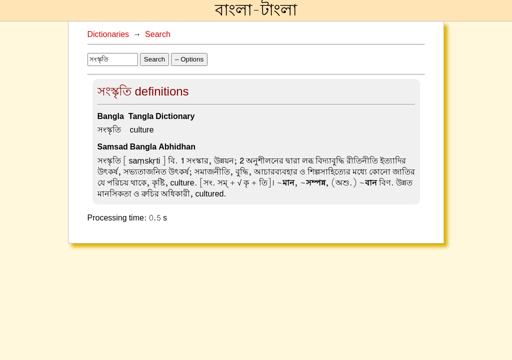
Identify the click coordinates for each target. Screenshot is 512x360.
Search (157, 34)
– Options (189, 59)
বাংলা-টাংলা (256, 10)
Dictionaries (109, 34)
